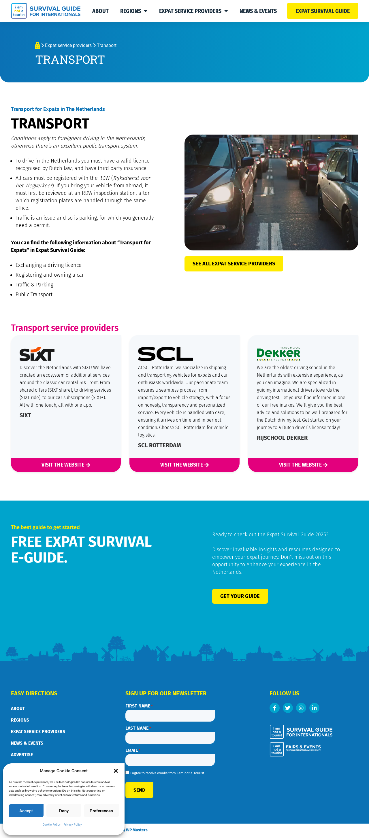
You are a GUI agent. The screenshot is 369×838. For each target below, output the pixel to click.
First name (139, 706)
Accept (26, 811)
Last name (138, 727)
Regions (134, 11)
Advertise (22, 755)
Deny (64, 811)
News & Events (258, 10)
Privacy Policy (72, 824)
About (100, 10)
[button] (116, 771)
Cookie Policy (52, 824)
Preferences (101, 811)
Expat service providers (193, 11)
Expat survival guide (322, 10)
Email (132, 748)
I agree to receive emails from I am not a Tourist (167, 770)
